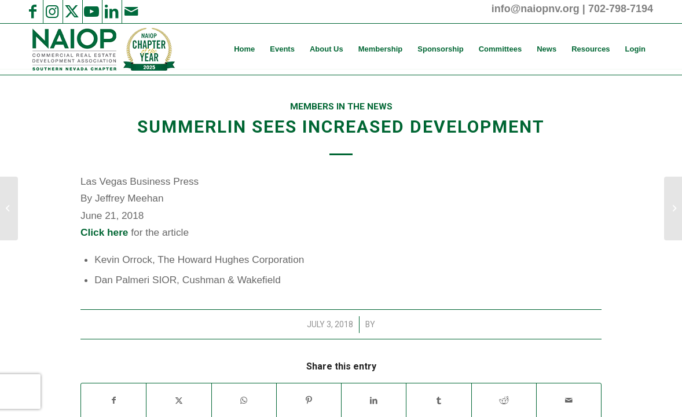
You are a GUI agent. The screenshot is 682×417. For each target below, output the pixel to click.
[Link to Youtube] (91, 11)
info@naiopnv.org (536, 8)
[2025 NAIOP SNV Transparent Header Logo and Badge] (102, 49)
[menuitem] (244, 49)
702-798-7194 (620, 8)
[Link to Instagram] (52, 11)
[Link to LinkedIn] (111, 11)
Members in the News (341, 106)
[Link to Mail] (131, 11)
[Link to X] (71, 11)
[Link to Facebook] (32, 11)
